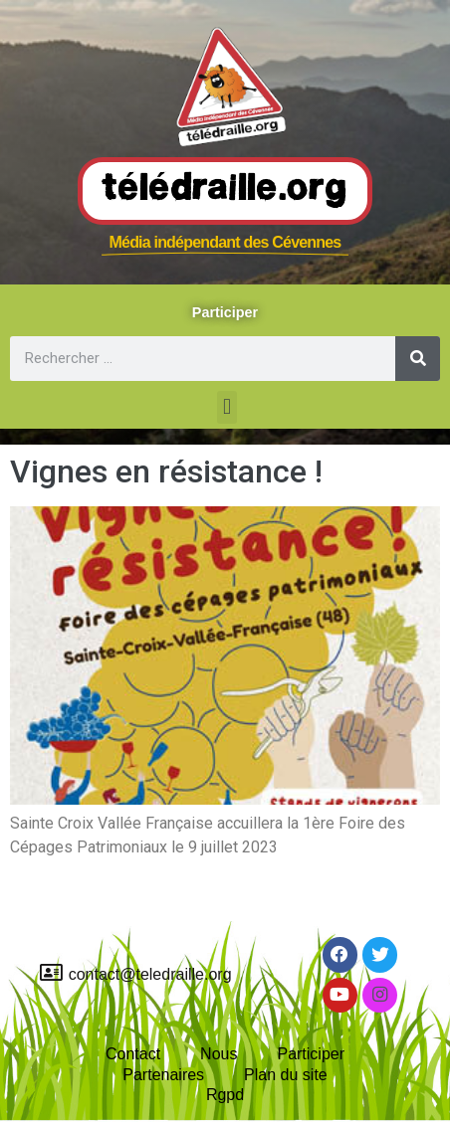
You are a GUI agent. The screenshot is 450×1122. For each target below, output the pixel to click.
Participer (310, 1053)
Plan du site (286, 1074)
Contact (133, 1053)
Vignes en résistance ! (166, 471)
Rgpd (225, 1094)
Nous (218, 1053)
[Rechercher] (417, 358)
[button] (226, 407)
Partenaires (163, 1074)
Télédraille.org (225, 190)
